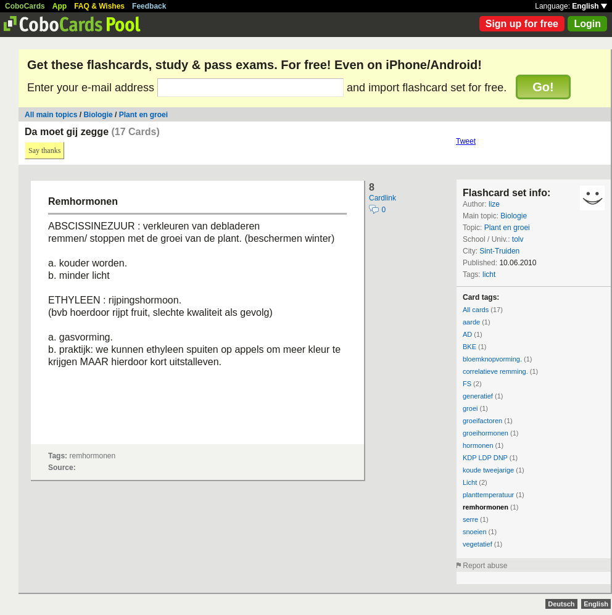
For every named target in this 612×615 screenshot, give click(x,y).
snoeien (475, 531)
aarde (471, 322)
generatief (478, 396)
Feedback (149, 6)
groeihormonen (485, 433)
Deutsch (561, 604)
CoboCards (25, 6)
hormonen (478, 445)
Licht (470, 482)
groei (470, 408)
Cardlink (382, 198)
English (589, 6)
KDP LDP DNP (485, 457)
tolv (518, 239)
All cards (476, 309)
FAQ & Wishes (99, 6)
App (59, 6)
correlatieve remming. (495, 371)
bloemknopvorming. (492, 359)
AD (467, 334)
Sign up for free (522, 24)
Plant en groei (143, 114)
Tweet (466, 141)
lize (494, 204)
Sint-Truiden (499, 251)
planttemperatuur (488, 494)
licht (488, 274)
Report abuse (485, 565)
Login (587, 24)
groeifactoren (482, 420)
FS (467, 383)
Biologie (97, 114)
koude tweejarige (488, 470)
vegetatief (477, 544)
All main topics (51, 114)
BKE (469, 346)
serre (470, 519)
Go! (542, 87)
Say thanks (44, 150)
